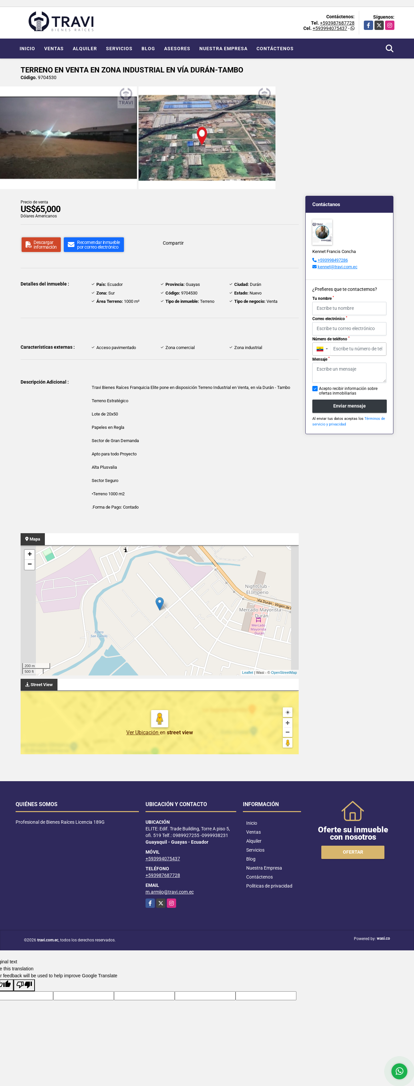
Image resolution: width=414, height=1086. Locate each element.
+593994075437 (330, 28)
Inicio (27, 48)
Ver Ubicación (143, 732)
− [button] (30, 565)
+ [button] (30, 555)
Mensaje (321, 359)
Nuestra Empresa (223, 48)
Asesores (177, 48)
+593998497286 (333, 260)
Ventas (54, 48)
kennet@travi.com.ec (338, 266)
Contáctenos (275, 48)
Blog (148, 48)
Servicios (119, 48)
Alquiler (85, 48)
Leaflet (247, 672)
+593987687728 (337, 23)
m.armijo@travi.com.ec (170, 892)
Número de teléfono (331, 338)
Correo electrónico (329, 318)
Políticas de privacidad (269, 886)
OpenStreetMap (284, 672)
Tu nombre (323, 298)
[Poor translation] (24, 985)
